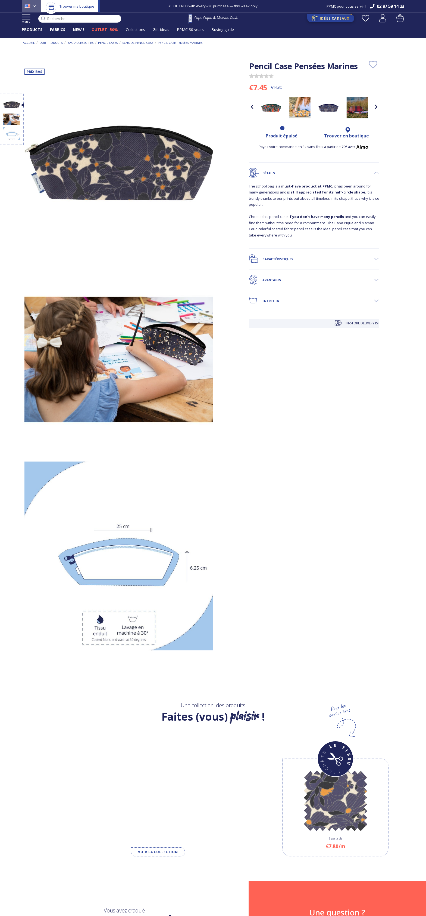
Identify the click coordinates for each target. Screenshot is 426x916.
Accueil (29, 43)
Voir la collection (158, 852)
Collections (135, 29)
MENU (26, 18)
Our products (51, 43)
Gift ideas (161, 29)
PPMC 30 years (190, 29)
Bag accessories (80, 43)
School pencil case (137, 43)
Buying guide (222, 29)
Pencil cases (108, 43)
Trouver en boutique (346, 136)
